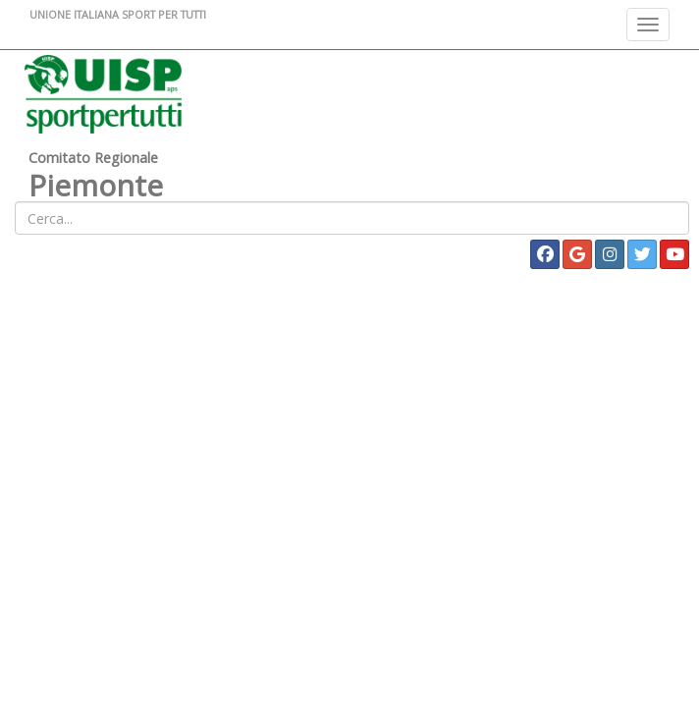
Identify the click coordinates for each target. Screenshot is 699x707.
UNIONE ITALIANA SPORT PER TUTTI (117, 14)
